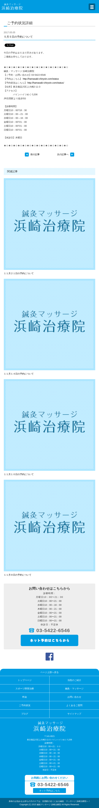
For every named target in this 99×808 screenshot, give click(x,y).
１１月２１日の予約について (19, 273)
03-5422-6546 (53, 630)
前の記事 (32, 154)
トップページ (25, 680)
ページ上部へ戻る (49, 672)
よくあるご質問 (74, 705)
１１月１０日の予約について (19, 474)
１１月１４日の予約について (19, 373)
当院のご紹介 (74, 680)
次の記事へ (65, 154)
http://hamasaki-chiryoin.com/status (41, 79)
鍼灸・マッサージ (74, 688)
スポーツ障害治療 (24, 688)
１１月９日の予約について (17, 574)
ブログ (24, 713)
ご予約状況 (24, 705)
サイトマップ (74, 713)
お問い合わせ (74, 697)
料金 (24, 697)
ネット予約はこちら (49, 790)
